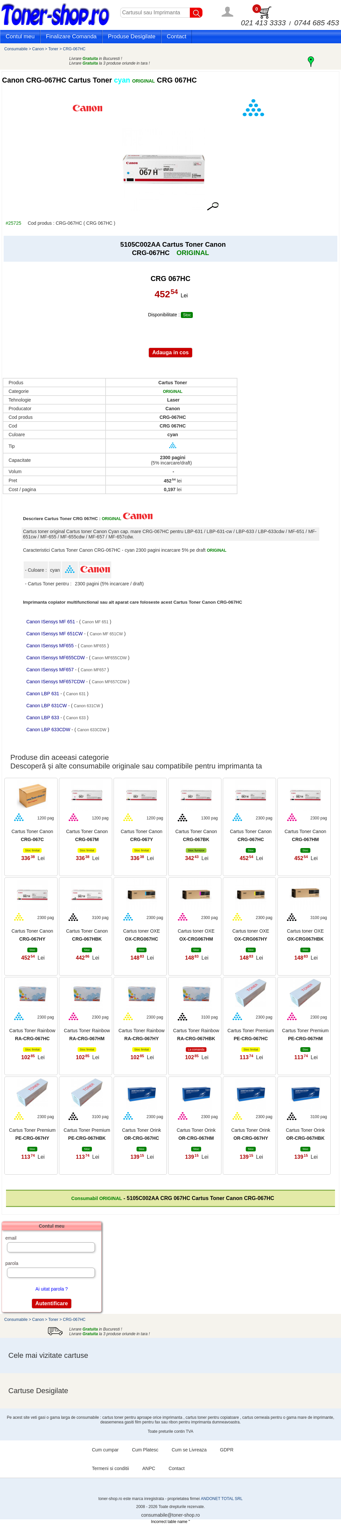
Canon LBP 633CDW (49, 729)
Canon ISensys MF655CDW (56, 657)
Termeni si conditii (110, 1468)
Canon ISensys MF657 (50, 669)
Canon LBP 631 (43, 693)
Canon (38, 49)
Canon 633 (76, 718)
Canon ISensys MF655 (50, 645)
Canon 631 (76, 694)
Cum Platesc (145, 1449)
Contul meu (20, 36)
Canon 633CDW (91, 730)
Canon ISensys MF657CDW (56, 681)
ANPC (148, 1468)
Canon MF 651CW (106, 634)
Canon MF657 (93, 670)
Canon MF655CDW (109, 658)
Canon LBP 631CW (47, 705)
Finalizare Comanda (71, 36)
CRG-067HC (74, 49)
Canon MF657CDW (109, 682)
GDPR (226, 1449)
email (10, 1238)
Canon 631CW (87, 706)
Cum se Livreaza (189, 1449)
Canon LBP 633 (43, 717)
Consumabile (16, 49)
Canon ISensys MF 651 (51, 621)
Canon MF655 (93, 646)
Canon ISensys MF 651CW (55, 633)
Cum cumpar (105, 1449)
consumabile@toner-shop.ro (170, 1515)
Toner (53, 49)
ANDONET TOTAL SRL (221, 1498)
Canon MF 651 (95, 622)
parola (11, 1263)
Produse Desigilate (132, 36)
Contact (176, 36)
